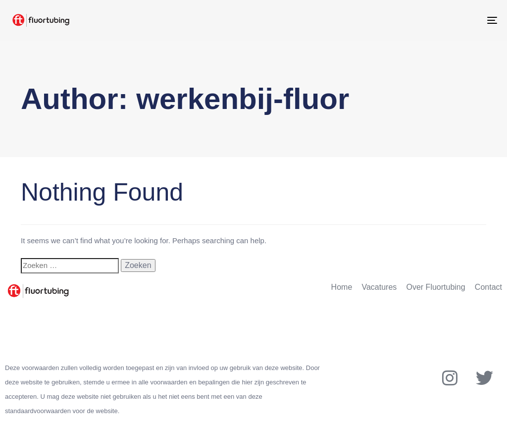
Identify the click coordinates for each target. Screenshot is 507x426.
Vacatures (379, 287)
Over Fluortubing (435, 287)
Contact (488, 287)
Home (342, 287)
